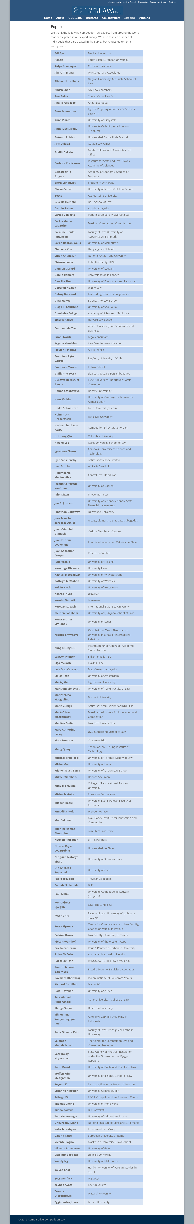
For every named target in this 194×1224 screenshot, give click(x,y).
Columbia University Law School (122, 2)
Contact (172, 2)
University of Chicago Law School (152, 2)
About (60, 18)
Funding (144, 18)
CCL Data (75, 18)
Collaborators (111, 18)
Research (92, 18)
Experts (129, 18)
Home (48, 18)
